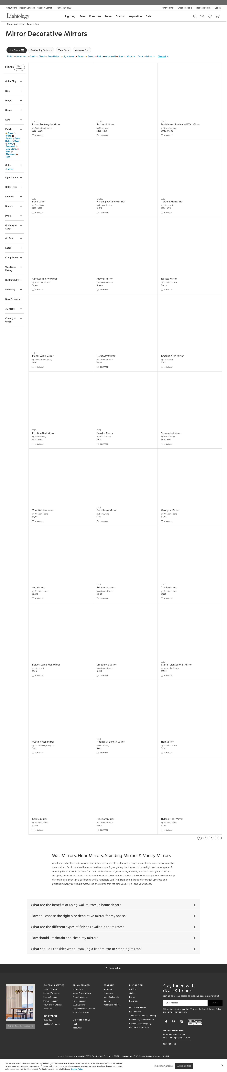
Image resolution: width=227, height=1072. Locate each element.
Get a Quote (49, 1026)
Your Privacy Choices (52, 1011)
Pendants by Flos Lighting (140, 1029)
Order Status (48, 1015)
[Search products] (195, 16)
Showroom (11, 8)
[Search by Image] (202, 16)
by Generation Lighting (56, 128)
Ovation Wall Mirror (57, 742)
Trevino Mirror (174, 588)
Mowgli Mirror (114, 279)
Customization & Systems (84, 1015)
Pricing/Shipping (50, 1003)
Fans (82, 16)
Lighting (70, 16)
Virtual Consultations (82, 999)
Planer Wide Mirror (56, 356)
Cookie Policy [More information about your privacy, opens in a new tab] (77, 1069)
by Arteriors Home (114, 282)
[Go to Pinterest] (174, 1028)
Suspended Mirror (176, 433)
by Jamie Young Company (57, 745)
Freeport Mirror (114, 819)
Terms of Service (174, 1018)
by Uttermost (112, 128)
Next (221, 838)
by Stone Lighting (173, 128)
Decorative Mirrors (33, 24)
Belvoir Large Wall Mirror (60, 665)
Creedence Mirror (116, 665)
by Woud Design (173, 436)
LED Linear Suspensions (139, 1033)
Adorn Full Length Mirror (120, 742)
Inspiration (135, 16)
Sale (148, 16)
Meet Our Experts (111, 1003)
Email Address (172, 1009)
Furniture (95, 16)
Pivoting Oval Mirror (57, 433)
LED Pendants (135, 1018)
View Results (30, 67)
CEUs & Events (79, 1011)
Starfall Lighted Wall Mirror (181, 665)
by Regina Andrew (114, 205)
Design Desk (78, 995)
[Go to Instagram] (182, 1028)
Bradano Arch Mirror (177, 356)
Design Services (27, 8)
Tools (75, 1030)
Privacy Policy (215, 1015)
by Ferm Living (52, 205)
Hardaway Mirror (115, 356)
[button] (71, 56)
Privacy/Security (50, 1007)
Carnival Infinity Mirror (58, 279)
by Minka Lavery (53, 436)
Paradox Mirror (114, 433)
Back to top (113, 974)
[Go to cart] (217, 15)
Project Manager (80, 1003)
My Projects (167, 8)
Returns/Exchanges (51, 999)
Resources (77, 1034)
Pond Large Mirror (116, 510)
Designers (133, 1007)
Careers (107, 1007)
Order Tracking (185, 8)
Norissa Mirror (173, 279)
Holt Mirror (172, 742)
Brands (120, 16)
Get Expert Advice (51, 1030)
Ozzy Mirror (52, 588)
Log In (218, 8)
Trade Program (203, 8)
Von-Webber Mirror (57, 510)
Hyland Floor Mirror (176, 819)
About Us (108, 995)
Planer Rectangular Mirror (60, 124)
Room (108, 16)
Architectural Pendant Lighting (142, 1022)
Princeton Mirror (115, 588)
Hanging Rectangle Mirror (120, 202)
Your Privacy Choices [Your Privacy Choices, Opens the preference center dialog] (163, 1066)
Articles (132, 995)
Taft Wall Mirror (115, 124)
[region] (113, 1065)
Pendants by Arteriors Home (141, 1025)
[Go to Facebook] (166, 1028)
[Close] (222, 1065)
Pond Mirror (53, 202)
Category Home (12, 24)
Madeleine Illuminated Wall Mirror (185, 124)
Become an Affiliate (112, 1011)
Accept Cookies (184, 1066)
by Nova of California (55, 282)
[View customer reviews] (195, 1028)
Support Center (44, 8)
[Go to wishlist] (210, 16)
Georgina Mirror (174, 510)
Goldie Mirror (53, 819)
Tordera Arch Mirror (177, 202)
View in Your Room (81, 1019)
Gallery (132, 999)
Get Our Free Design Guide (20, 1030)
